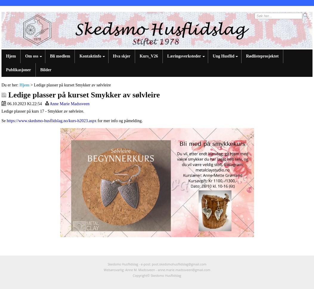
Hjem (11, 56)
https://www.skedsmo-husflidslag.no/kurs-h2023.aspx (52, 121)
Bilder (45, 70)
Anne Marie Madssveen (69, 104)
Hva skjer (122, 56)
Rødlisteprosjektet (262, 56)
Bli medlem (60, 56)
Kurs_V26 (149, 56)
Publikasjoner (18, 70)
